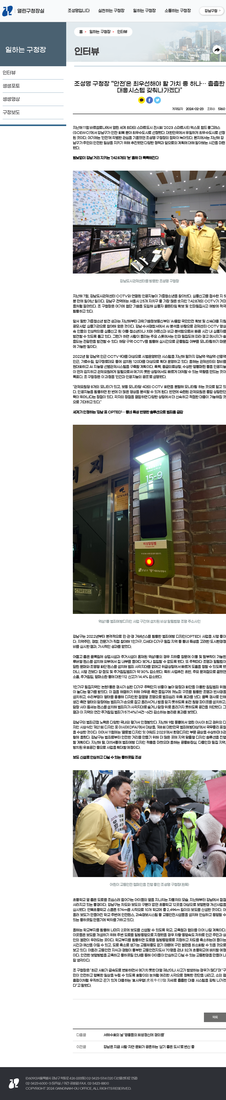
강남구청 (211, 11)
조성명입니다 (78, 11)
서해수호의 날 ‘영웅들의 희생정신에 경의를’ (134, 1035)
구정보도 (11, 112)
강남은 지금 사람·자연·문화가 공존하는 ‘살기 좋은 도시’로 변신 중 (149, 1047)
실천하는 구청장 (111, 11)
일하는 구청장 (144, 11)
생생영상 (11, 99)
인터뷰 (9, 72)
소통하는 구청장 (178, 11)
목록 (215, 1017)
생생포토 (11, 86)
